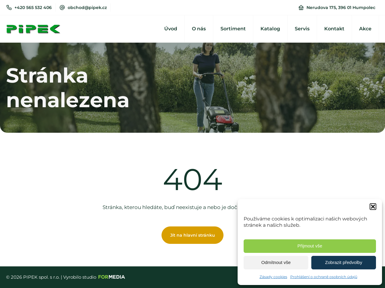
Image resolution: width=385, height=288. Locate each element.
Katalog (270, 29)
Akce (365, 29)
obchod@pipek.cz (87, 7)
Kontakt (334, 29)
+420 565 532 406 (33, 7)
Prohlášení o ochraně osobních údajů (323, 276)
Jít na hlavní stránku (192, 235)
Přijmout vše (309, 245)
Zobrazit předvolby (343, 262)
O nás (199, 29)
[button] (373, 207)
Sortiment (233, 29)
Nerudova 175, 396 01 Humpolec (340, 7)
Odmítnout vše (276, 262)
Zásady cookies (273, 276)
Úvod (170, 29)
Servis (302, 29)
